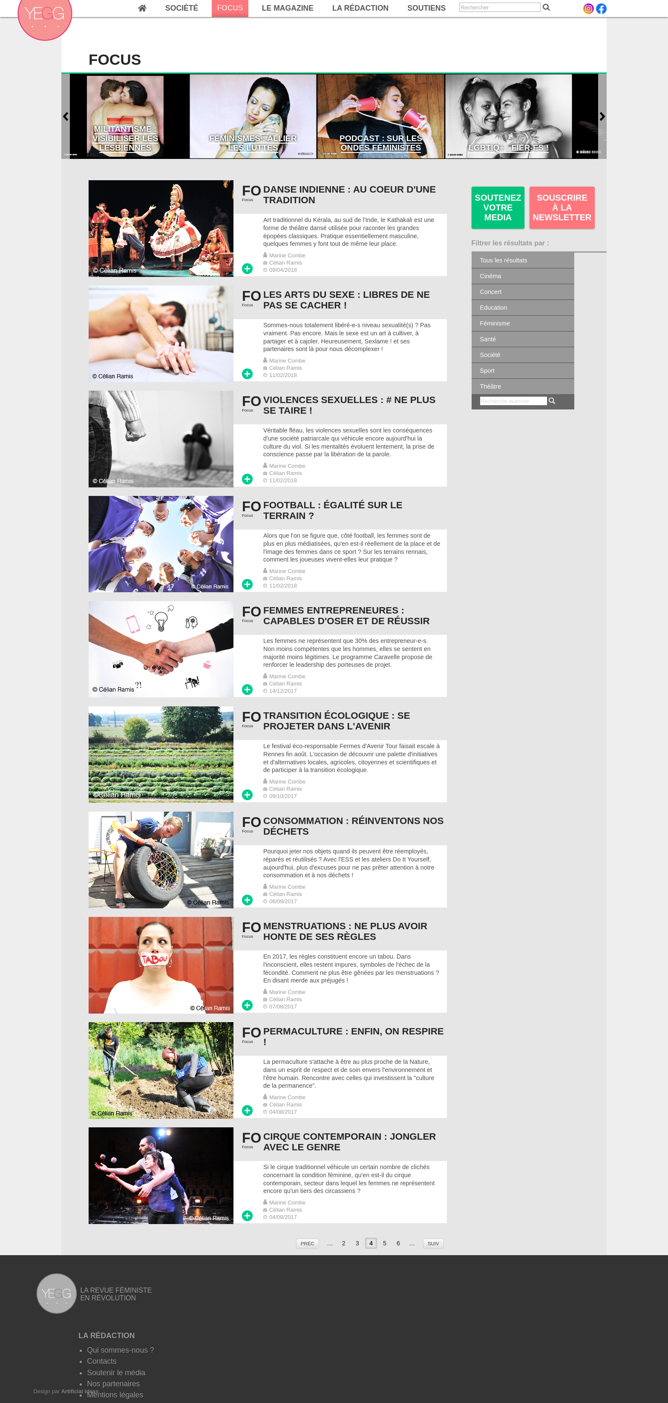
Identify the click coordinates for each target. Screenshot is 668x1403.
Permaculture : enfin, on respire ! (353, 1036)
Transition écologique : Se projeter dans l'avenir (336, 721)
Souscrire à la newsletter (562, 207)
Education (493, 307)
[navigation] (256, 8)
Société (181, 8)
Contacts (101, 1361)
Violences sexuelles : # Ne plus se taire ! (349, 405)
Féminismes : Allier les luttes (253, 143)
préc (307, 1243)
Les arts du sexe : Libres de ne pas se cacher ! (346, 300)
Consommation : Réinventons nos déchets (353, 826)
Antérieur (65, 116)
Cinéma (490, 276)
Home (142, 8)
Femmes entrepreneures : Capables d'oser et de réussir (346, 615)
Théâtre (490, 386)
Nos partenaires (113, 1384)
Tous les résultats (503, 260)
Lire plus (247, 268)
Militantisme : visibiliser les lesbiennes (125, 138)
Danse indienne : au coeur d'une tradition (349, 194)
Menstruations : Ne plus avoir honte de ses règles (345, 931)
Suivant (602, 116)
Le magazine (288, 8)
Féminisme (495, 323)
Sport (487, 370)
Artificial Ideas (79, 1391)
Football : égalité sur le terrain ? (333, 510)
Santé (488, 339)
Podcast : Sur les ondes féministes (381, 143)
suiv (433, 1243)
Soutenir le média (116, 1372)
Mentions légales (115, 1395)
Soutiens (426, 8)
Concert (490, 291)
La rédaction (360, 8)
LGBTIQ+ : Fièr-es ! (509, 147)
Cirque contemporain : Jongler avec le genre (349, 1141)
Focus (230, 8)
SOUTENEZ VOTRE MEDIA (498, 207)
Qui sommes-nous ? (120, 1350)
